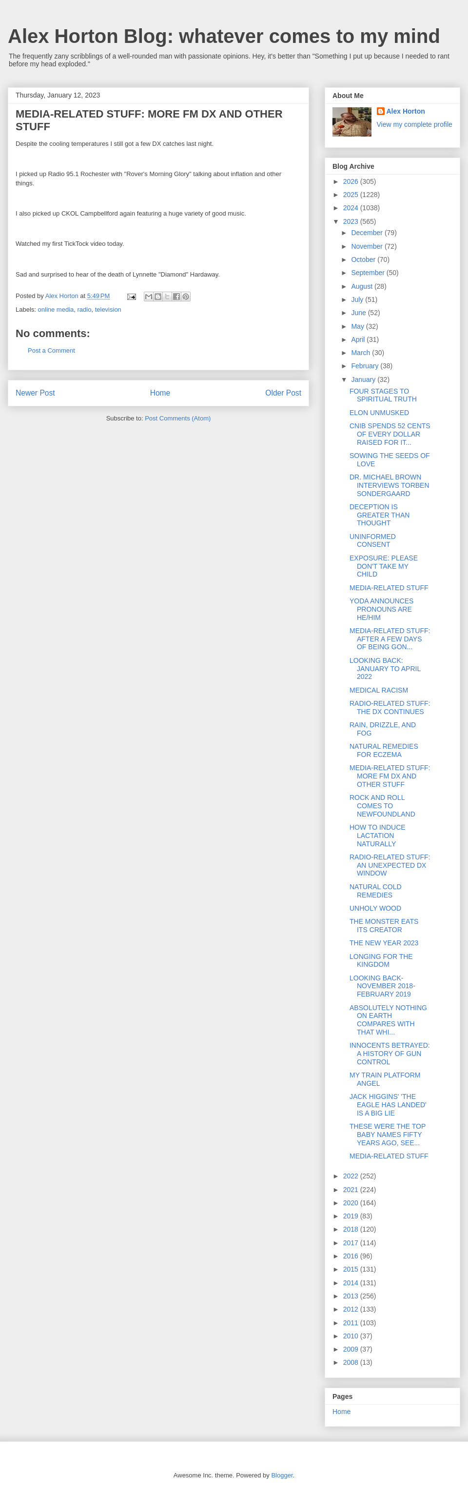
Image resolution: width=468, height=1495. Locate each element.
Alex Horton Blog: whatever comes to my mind (224, 36)
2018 (351, 1229)
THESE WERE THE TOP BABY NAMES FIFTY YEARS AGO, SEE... (388, 1134)
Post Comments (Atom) (178, 418)
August (362, 286)
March (361, 353)
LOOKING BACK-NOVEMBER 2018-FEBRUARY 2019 (382, 986)
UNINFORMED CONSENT (373, 541)
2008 (351, 1362)
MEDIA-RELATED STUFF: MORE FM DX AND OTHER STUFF (390, 776)
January (364, 379)
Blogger (281, 1475)
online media (56, 309)
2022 (351, 1176)
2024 (351, 208)
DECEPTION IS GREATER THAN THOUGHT (380, 515)
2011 (351, 1323)
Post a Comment (51, 350)
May (358, 326)
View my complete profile (414, 124)
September (368, 273)
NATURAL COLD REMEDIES (376, 891)
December (367, 233)
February (365, 366)
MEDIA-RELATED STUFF (389, 588)
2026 (351, 181)
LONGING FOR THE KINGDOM (381, 961)
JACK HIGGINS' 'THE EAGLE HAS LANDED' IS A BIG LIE (388, 1105)
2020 (351, 1203)
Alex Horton (406, 111)
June (359, 313)
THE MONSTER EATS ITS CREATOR (384, 925)
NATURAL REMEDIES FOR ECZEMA (384, 750)
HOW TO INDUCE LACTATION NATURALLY (378, 835)
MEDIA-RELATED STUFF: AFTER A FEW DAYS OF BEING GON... (390, 639)
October (364, 259)
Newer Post (35, 393)
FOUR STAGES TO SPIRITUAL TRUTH (383, 395)
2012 (351, 1309)
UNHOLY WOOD (375, 908)
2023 (351, 221)
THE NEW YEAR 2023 (384, 943)
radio (85, 309)
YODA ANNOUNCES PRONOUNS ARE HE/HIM (381, 609)
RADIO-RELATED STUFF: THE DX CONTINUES (390, 707)
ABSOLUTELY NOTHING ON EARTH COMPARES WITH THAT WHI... (388, 1020)
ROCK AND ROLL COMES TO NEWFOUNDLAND (382, 806)
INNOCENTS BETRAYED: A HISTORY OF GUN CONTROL (390, 1053)
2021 (351, 1190)
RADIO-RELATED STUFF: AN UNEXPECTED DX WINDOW (390, 865)
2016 (351, 1256)
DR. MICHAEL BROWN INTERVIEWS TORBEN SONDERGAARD (389, 485)
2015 (351, 1269)
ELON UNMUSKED (379, 413)
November (367, 246)
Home (160, 393)
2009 (351, 1349)
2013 (351, 1296)
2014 (351, 1283)
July (358, 299)
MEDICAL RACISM (379, 690)
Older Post (283, 393)
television (108, 309)
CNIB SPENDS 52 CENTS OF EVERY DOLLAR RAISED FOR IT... (390, 434)
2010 (351, 1336)
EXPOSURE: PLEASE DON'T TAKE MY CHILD (384, 566)
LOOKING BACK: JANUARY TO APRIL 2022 (385, 669)
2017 (351, 1243)
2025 (351, 195)
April (359, 339)
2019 (351, 1216)
